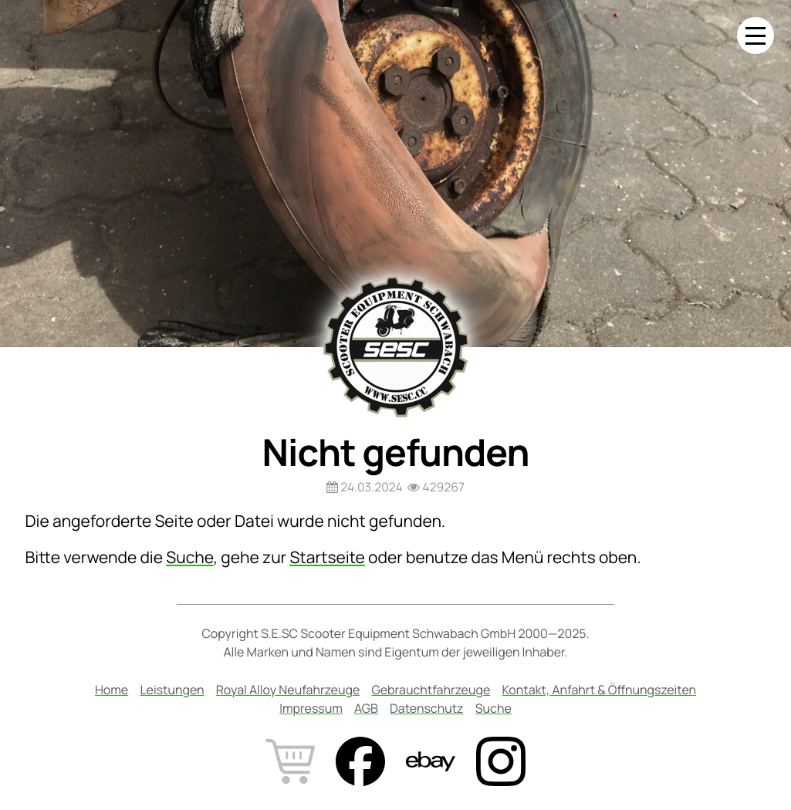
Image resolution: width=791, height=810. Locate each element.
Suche (189, 558)
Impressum (311, 708)
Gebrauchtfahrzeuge (430, 689)
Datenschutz (426, 708)
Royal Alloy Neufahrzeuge (288, 689)
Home (111, 689)
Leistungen (172, 689)
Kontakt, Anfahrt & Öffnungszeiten (599, 689)
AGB (366, 708)
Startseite (326, 558)
